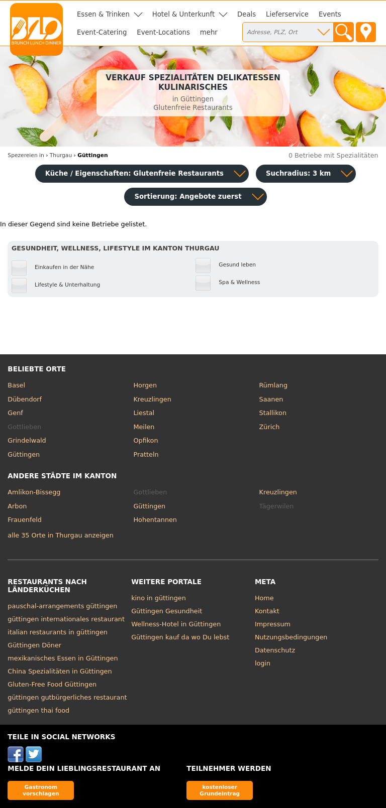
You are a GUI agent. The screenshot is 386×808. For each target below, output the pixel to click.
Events (330, 14)
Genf (15, 413)
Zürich (269, 427)
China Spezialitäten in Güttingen (60, 671)
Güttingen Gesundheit (166, 611)
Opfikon (145, 440)
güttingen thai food (38, 710)
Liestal (143, 413)
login (262, 663)
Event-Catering (102, 32)
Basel (16, 385)
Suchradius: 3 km (298, 173)
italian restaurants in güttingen (58, 632)
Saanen (271, 399)
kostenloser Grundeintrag (220, 790)
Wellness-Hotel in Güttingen (176, 624)
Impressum (273, 624)
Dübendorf (25, 399)
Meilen (143, 427)
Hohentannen (155, 519)
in (26, 155)
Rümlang (273, 385)
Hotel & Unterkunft (183, 14)
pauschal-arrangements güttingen (62, 606)
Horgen (145, 385)
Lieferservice (287, 14)
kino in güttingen (158, 598)
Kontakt (267, 611)
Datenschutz (275, 650)
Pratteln (145, 454)
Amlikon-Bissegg (34, 492)
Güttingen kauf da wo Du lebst (180, 637)
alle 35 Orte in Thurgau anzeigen (60, 535)
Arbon (17, 506)
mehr (209, 32)
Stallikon (272, 413)
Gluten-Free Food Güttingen (52, 684)
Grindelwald (27, 440)
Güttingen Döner (34, 645)
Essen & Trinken (103, 14)
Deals (246, 14)
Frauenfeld (25, 519)
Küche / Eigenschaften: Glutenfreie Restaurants (134, 173)
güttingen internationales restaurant (66, 619)
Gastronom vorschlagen (41, 790)
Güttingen (24, 454)
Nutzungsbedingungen (291, 637)
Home (264, 598)
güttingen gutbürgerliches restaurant (67, 697)
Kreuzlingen (152, 399)
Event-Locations (163, 32)
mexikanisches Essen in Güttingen (63, 658)
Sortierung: (187, 196)
